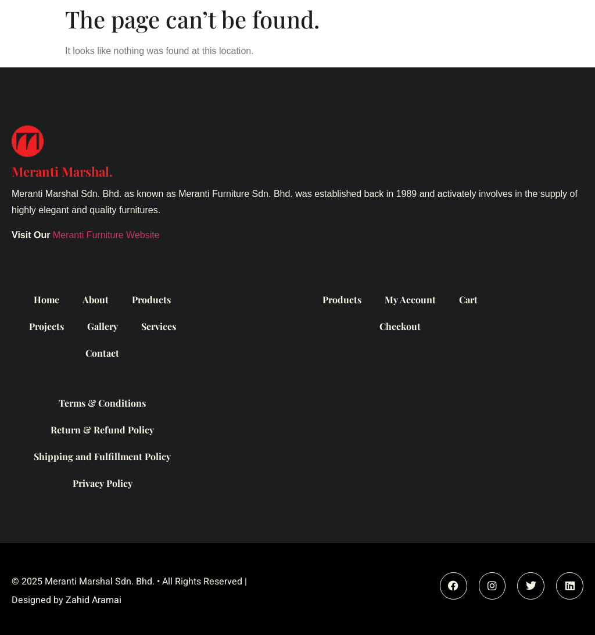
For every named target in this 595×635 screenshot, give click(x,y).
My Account (410, 299)
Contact (102, 353)
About (96, 299)
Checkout (400, 326)
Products (151, 299)
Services (158, 326)
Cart (468, 299)
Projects (46, 326)
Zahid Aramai (93, 600)
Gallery (102, 326)
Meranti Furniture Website (106, 235)
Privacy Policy (102, 483)
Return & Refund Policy (102, 430)
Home (46, 299)
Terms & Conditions (102, 403)
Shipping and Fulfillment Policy (102, 456)
